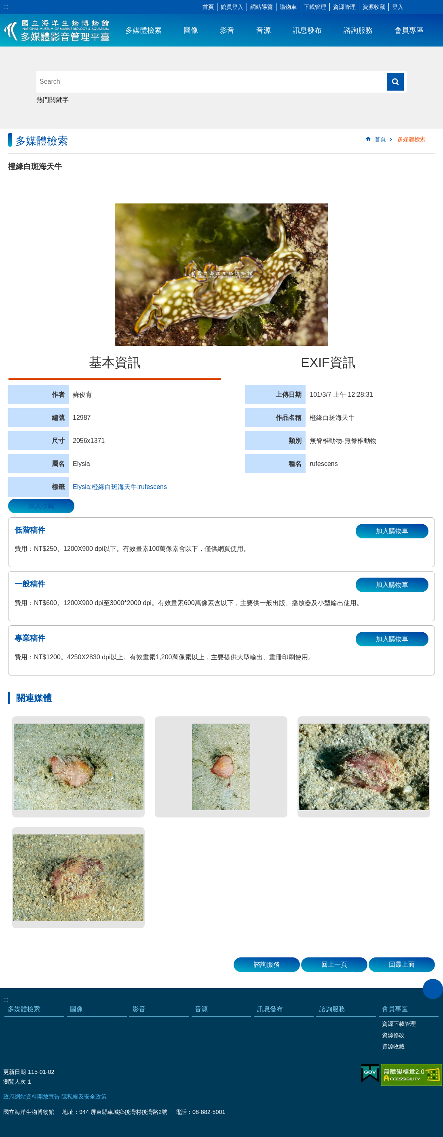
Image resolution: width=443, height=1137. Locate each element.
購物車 (288, 7)
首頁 (208, 7)
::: (5, 6)
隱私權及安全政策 (84, 1096)
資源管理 (344, 7)
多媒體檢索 (143, 30)
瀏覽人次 (14, 1081)
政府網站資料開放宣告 (31, 1096)
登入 (397, 7)
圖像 (191, 30)
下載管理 (315, 7)
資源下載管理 (399, 1024)
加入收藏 (41, 505)
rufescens (153, 486)
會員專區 (409, 30)
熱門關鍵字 (52, 99)
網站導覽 (261, 7)
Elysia (81, 486)
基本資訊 (115, 362)
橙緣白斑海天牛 (114, 486)
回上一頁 (334, 964)
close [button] (433, 989)
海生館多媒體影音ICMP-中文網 (57, 30)
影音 (227, 30)
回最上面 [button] (402, 964)
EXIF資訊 (328, 362)
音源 (263, 30)
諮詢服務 (358, 30)
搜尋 (395, 82)
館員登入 (232, 7)
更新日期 (14, 1072)
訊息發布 (307, 30)
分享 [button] (425, 7)
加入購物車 (392, 530)
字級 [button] (413, 7)
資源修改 (393, 1035)
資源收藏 (374, 7)
